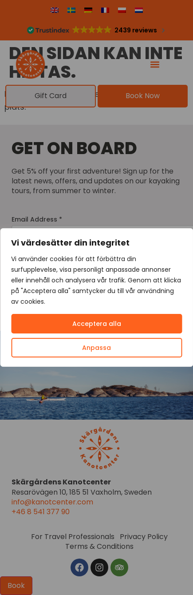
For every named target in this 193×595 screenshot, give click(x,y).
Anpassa (96, 347)
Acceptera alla (96, 323)
